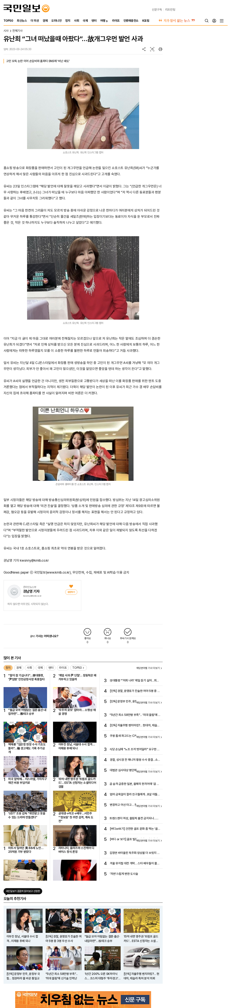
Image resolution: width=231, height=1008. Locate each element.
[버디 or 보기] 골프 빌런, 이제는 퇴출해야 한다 (135, 839)
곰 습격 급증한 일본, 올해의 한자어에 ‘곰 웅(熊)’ (134, 784)
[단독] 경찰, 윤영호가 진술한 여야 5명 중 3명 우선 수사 (134, 691)
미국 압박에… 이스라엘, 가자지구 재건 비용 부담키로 (27, 781)
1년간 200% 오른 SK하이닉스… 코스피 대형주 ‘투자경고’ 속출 (101, 976)
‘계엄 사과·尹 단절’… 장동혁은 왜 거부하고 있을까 (77, 677)
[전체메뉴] (221, 21)
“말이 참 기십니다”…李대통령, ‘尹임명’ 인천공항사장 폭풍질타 (26, 677)
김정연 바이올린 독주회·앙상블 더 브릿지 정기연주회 (135, 853)
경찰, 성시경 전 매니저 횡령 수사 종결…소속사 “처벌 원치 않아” (135, 760)
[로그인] (214, 21)
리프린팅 (170, 9)
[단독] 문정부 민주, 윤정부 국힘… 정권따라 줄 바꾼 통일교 (134, 702)
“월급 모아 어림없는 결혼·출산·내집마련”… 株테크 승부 (27, 712)
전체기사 (17, 31)
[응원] (71, 592)
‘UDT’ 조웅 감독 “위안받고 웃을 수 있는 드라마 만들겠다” (26, 815)
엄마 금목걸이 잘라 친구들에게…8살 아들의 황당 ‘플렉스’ (135, 795)
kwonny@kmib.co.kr (32, 596)
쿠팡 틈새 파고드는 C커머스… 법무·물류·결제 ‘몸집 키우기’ (134, 736)
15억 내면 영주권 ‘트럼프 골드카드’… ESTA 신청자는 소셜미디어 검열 (77, 782)
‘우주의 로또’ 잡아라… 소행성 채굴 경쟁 (77, 712)
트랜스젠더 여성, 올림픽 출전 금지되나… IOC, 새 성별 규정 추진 (133, 818)
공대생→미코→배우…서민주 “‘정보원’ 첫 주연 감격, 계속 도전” (76, 817)
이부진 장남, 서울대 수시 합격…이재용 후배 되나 (76, 746)
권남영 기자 (31, 591)
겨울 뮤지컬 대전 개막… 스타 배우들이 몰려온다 (134, 864)
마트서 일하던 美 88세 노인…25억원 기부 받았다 (26, 850)
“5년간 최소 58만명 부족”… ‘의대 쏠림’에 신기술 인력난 (135, 715)
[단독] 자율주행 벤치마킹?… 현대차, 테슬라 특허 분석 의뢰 (135, 726)
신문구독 (157, 9)
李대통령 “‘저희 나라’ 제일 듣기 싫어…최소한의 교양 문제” (134, 681)
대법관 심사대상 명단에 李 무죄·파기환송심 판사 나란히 (135, 770)
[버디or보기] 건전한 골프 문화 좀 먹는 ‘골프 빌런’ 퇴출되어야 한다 (135, 829)
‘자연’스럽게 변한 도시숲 (124, 874)
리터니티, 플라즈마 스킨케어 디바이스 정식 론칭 (76, 850)
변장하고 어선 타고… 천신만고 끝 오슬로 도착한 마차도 (134, 805)
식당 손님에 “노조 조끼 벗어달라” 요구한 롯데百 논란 (135, 749)
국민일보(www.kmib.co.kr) (52, 572)
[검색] (206, 21)
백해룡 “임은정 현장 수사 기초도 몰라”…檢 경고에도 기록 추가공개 (27, 748)
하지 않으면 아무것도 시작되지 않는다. (28, 604)
